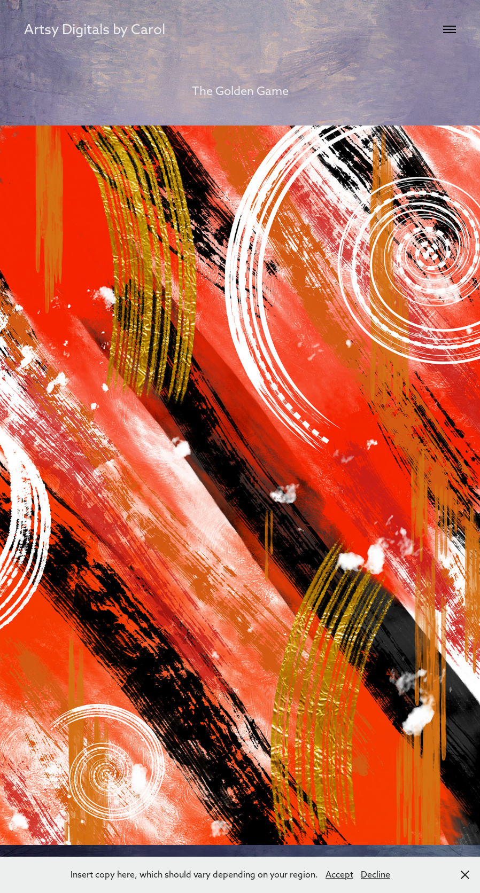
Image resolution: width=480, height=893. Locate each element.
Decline (375, 874)
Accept (339, 874)
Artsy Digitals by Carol (94, 29)
